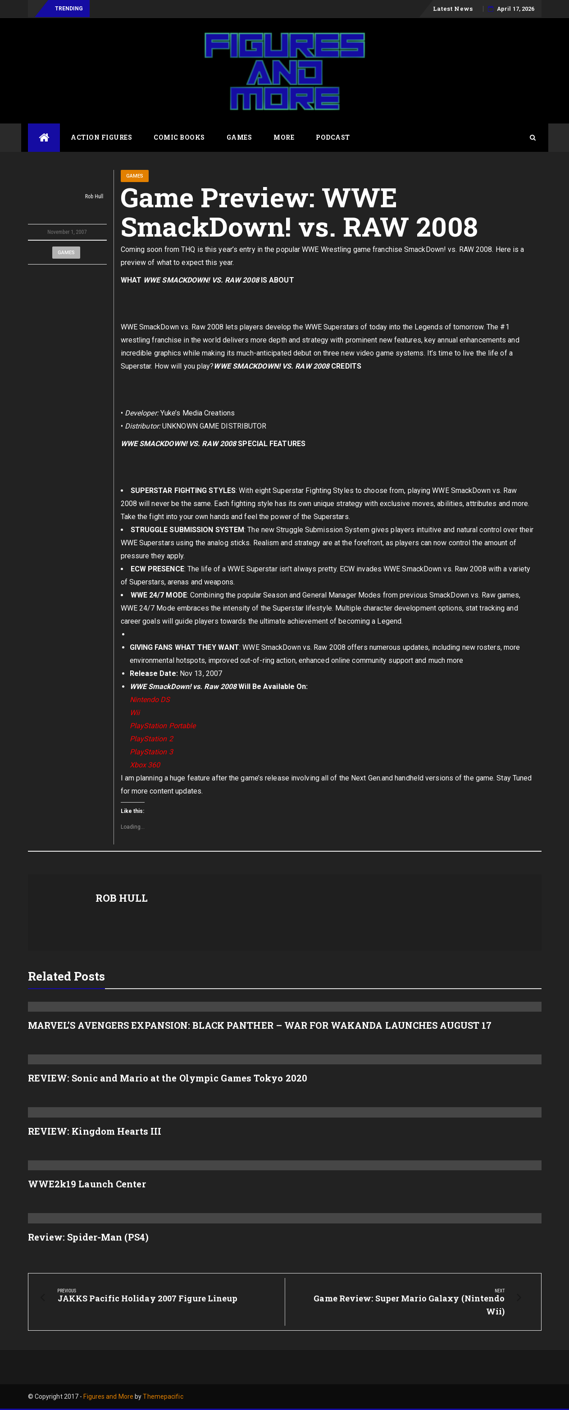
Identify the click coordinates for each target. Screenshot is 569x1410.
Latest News (453, 9)
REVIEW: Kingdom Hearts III (95, 1131)
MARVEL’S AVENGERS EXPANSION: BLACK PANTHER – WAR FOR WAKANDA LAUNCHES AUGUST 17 (260, 1025)
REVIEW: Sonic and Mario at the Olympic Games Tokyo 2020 (168, 1078)
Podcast (333, 137)
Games (239, 137)
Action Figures (101, 137)
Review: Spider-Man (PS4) (88, 1237)
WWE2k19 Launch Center (87, 1184)
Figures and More (108, 1396)
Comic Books (179, 137)
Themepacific (163, 1396)
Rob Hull (67, 197)
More (283, 137)
